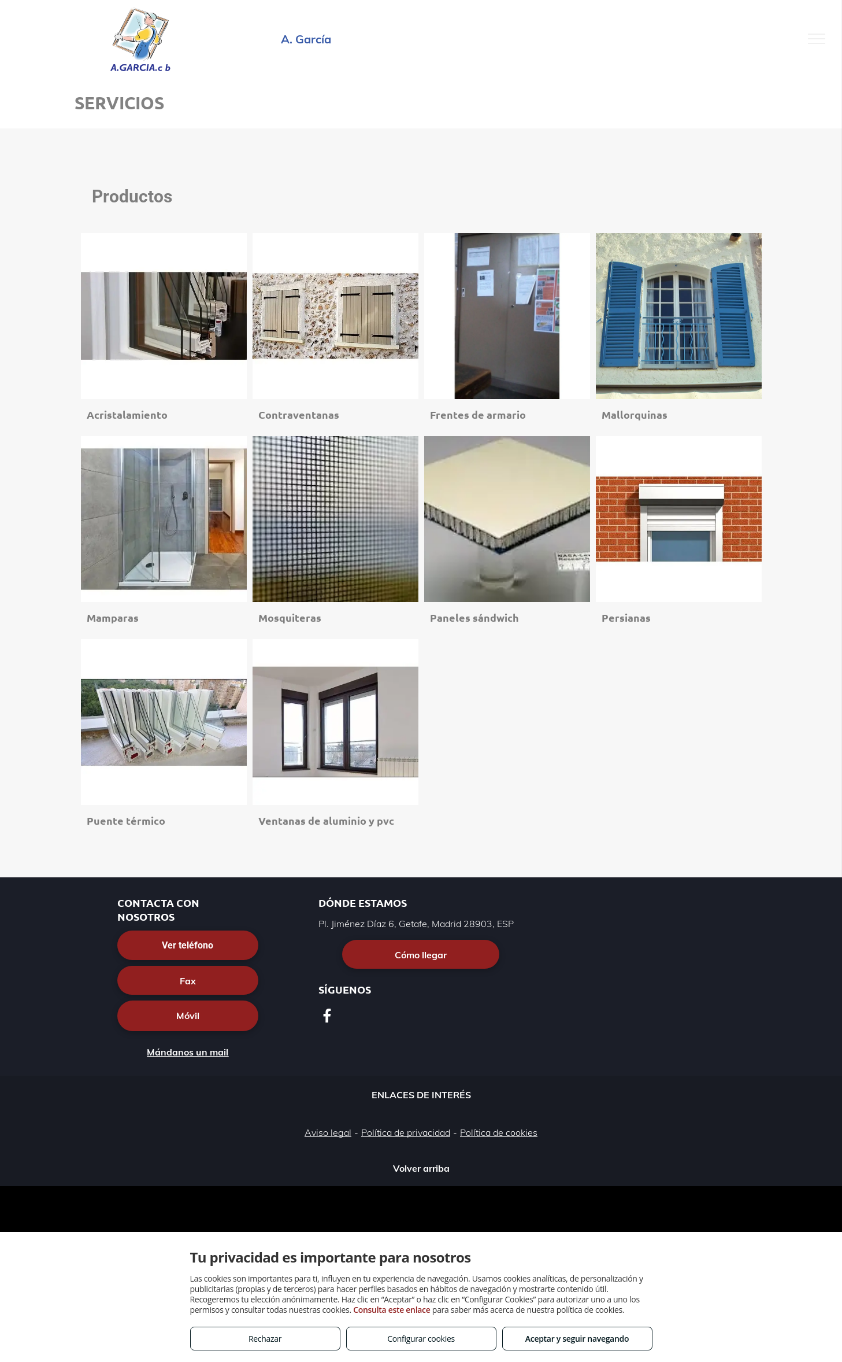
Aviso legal (328, 1132)
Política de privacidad (405, 1132)
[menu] (817, 39)
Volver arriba (421, 1168)
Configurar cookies (421, 1338)
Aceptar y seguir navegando (577, 1338)
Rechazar (264, 1338)
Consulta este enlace (391, 1309)
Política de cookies (498, 1132)
